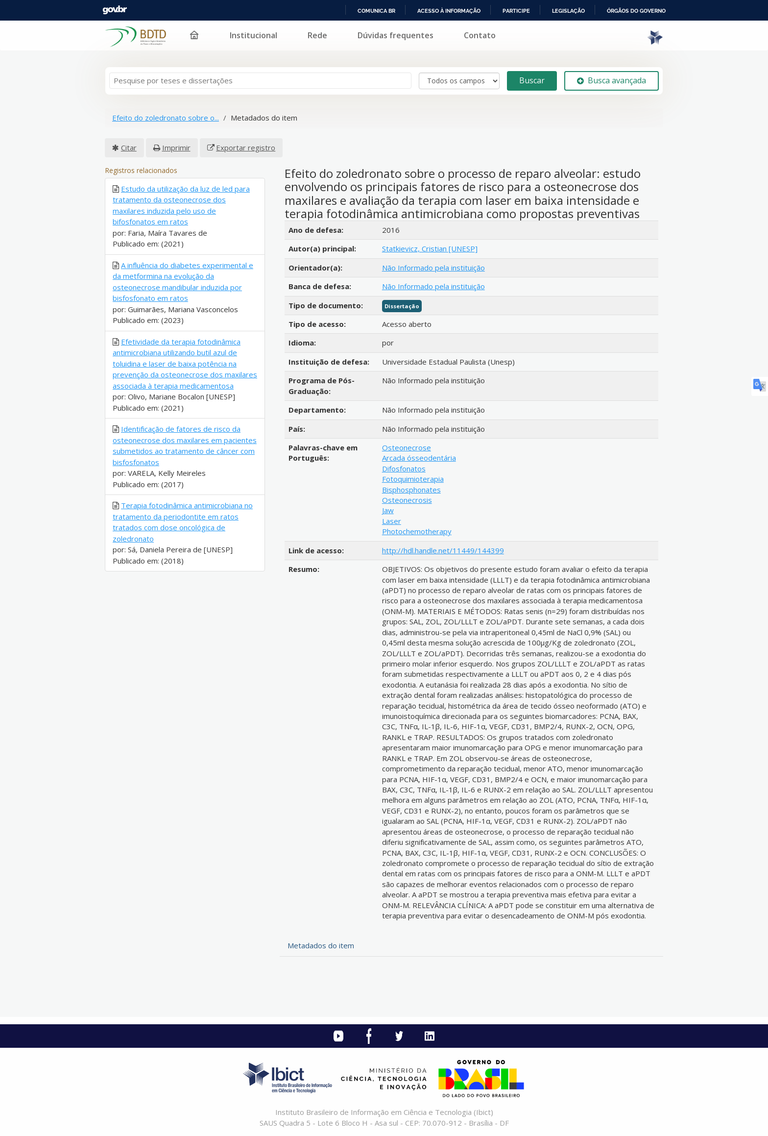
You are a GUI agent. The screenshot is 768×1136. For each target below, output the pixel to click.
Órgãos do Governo (636, 11)
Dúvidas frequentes (395, 35)
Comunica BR (376, 11)
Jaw (388, 510)
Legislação (568, 11)
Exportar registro (245, 147)
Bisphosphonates (411, 489)
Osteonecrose (406, 447)
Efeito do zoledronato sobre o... (165, 118)
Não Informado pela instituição (433, 267)
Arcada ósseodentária (419, 458)
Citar (129, 147)
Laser (391, 521)
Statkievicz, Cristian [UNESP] (430, 248)
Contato (480, 35)
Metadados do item (321, 945)
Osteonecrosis (407, 500)
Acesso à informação (448, 11)
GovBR (114, 10)
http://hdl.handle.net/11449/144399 (443, 550)
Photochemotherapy (417, 531)
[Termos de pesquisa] (260, 81)
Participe (516, 11)
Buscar (532, 80)
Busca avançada (611, 80)
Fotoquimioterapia (413, 479)
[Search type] (459, 81)
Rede (317, 35)
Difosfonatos (404, 468)
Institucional (253, 35)
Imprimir (176, 147)
